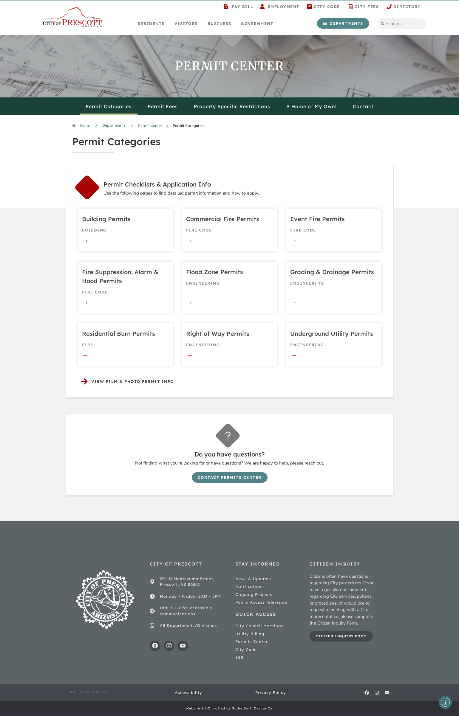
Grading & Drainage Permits (332, 272)
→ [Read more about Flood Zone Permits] (189, 302)
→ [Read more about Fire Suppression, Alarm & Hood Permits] (85, 302)
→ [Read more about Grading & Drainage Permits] (293, 302)
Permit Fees (163, 106)
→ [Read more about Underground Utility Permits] (293, 355)
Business (219, 23)
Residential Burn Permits (118, 333)
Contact (363, 106)
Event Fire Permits (317, 219)
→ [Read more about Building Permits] (85, 240)
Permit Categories (109, 106)
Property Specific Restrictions (232, 106)
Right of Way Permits (217, 333)
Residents (151, 23)
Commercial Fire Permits (222, 219)
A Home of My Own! (311, 106)
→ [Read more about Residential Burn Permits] (85, 355)
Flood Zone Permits (214, 272)
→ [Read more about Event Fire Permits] (293, 240)
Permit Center (150, 125)
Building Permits (106, 219)
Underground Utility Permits (331, 333)
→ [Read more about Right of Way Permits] (189, 355)
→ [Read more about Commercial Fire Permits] (189, 240)
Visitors (186, 23)
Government (257, 23)
